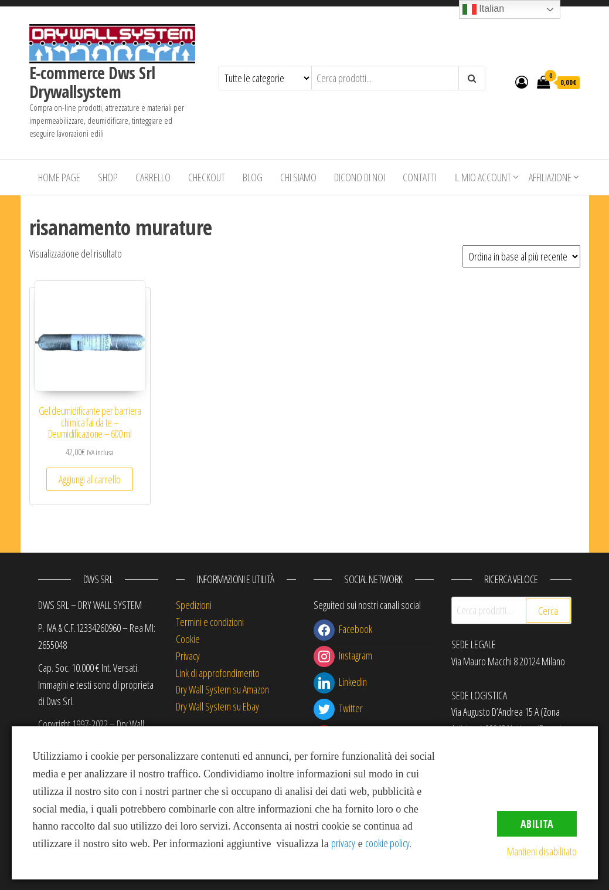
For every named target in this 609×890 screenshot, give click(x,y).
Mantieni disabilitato (542, 851)
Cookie (188, 639)
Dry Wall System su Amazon (222, 689)
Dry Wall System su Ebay (217, 706)
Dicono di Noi (359, 177)
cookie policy (387, 843)
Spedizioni (194, 605)
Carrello (153, 177)
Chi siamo (298, 177)
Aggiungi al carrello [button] (90, 479)
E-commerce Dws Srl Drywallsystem (92, 82)
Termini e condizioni (210, 622)
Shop (108, 177)
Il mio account (482, 177)
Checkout (206, 177)
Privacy (188, 656)
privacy (343, 843)
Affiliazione (550, 177)
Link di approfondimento (218, 673)
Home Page (59, 177)
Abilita (536, 824)
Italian (483, 9)
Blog (253, 177)
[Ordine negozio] (521, 256)
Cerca (548, 611)
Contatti (420, 177)
